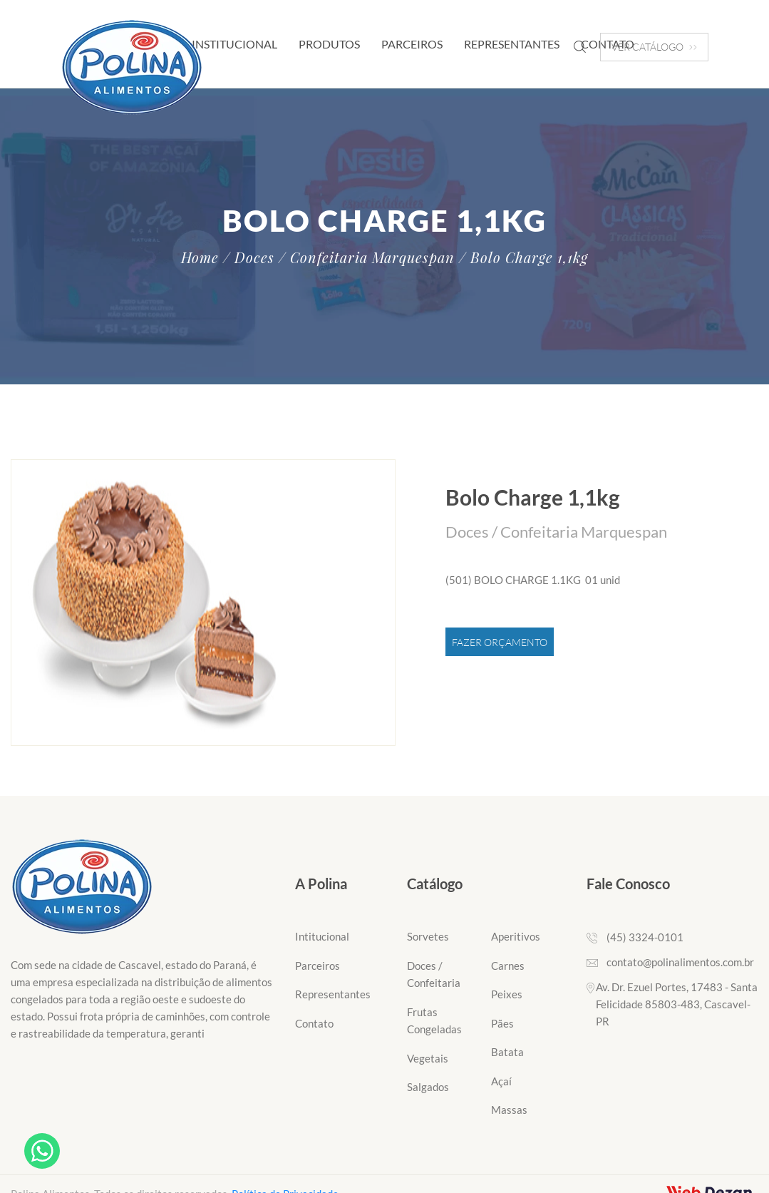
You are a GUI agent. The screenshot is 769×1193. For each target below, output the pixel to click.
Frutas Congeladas (434, 1020)
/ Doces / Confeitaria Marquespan (339, 257)
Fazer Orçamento (499, 642)
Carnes (508, 965)
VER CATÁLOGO (654, 47)
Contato (314, 1023)
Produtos (329, 44)
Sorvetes (428, 936)
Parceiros (412, 44)
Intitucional (322, 936)
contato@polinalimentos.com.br (680, 962)
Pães (502, 1023)
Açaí (501, 1081)
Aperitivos (515, 936)
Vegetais (427, 1058)
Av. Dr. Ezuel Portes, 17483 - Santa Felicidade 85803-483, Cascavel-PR (677, 1004)
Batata (507, 1051)
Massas (509, 1109)
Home (200, 257)
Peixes (506, 994)
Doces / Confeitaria (433, 974)
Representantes (511, 44)
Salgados (428, 1086)
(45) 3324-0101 (645, 937)
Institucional (234, 44)
